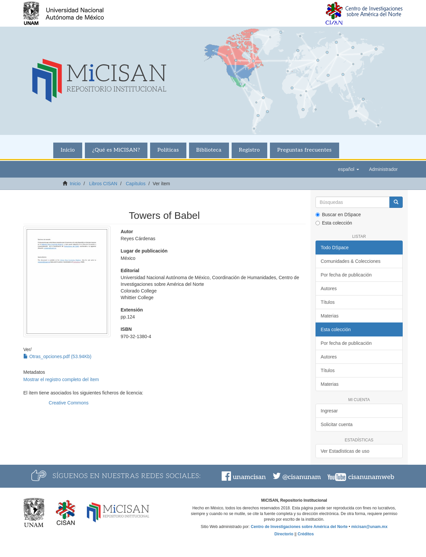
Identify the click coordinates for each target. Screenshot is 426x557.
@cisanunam (302, 477)
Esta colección (334, 223)
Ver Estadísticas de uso (345, 451)
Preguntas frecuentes (304, 150)
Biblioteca (209, 150)
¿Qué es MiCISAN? (116, 150)
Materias (330, 315)
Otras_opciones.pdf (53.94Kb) (57, 356)
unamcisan (249, 477)
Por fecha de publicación (346, 275)
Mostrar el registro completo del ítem (61, 379)
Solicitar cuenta (337, 424)
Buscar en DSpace (338, 214)
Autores (329, 288)
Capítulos (135, 183)
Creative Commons (69, 402)
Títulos (328, 302)
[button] (348, 169)
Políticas (168, 150)
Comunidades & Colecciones (351, 261)
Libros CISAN (103, 183)
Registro (249, 150)
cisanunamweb (371, 477)
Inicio (68, 150)
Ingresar (329, 410)
